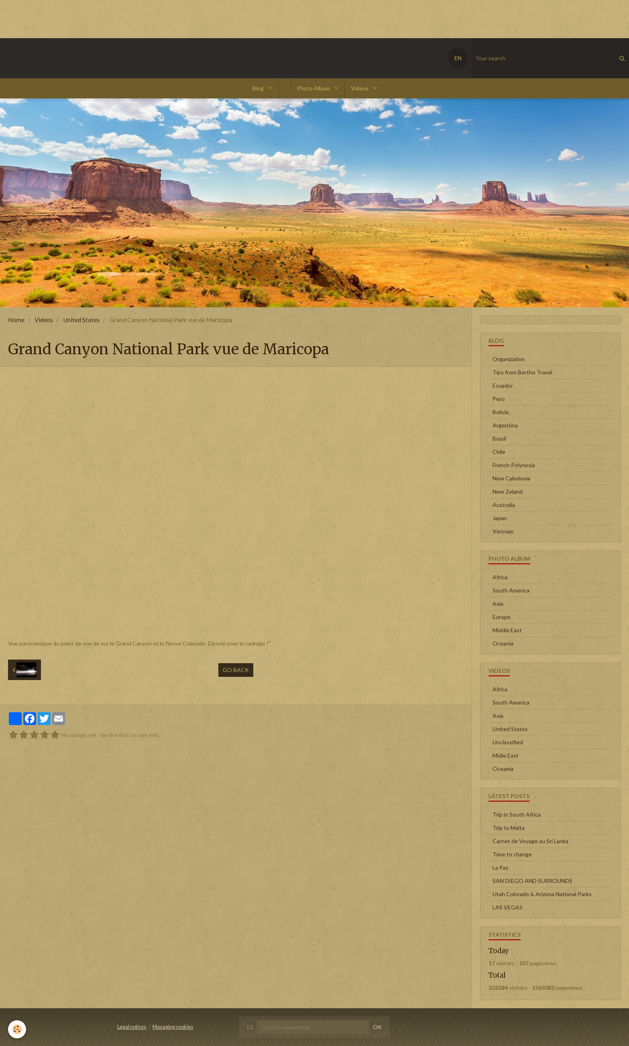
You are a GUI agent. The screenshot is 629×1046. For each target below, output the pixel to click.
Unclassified (508, 742)
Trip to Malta (509, 827)
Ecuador (503, 385)
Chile (499, 451)
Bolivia (501, 412)
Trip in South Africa (517, 814)
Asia (498, 603)
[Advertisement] (146, 18)
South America (511, 590)
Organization (509, 358)
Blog (258, 88)
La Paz (500, 867)
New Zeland (508, 491)
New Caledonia (511, 478)
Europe (502, 616)
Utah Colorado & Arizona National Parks (542, 894)
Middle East (507, 630)
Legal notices (131, 1027)
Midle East (506, 755)
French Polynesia (514, 465)
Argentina (505, 425)
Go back (236, 669)
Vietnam (503, 531)
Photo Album (314, 88)
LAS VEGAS (508, 907)
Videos (360, 88)
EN (458, 58)
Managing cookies (173, 1027)
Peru (499, 398)
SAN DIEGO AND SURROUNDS (532, 880)
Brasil (499, 438)
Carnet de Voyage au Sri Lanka (530, 841)
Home (16, 319)
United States (81, 319)
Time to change (512, 854)
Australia (504, 504)
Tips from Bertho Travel (522, 372)
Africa (500, 577)
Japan (500, 518)
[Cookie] (17, 1029)
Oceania (503, 643)
